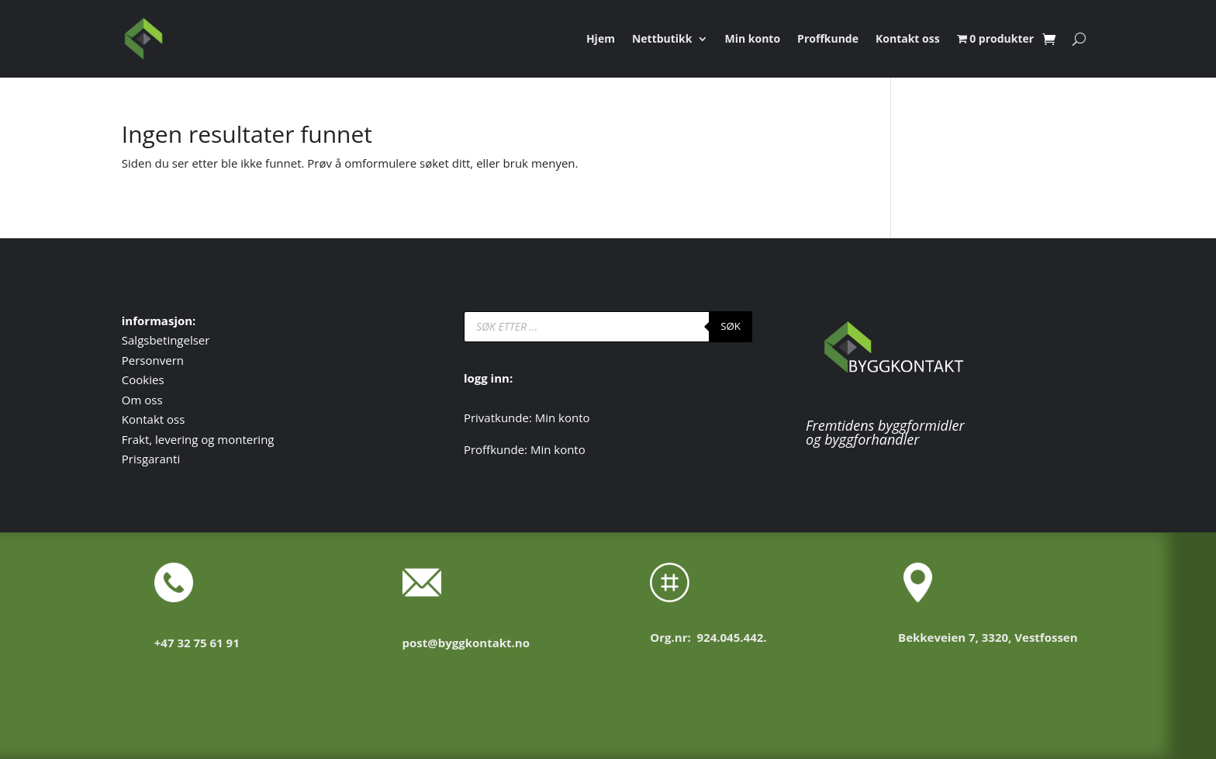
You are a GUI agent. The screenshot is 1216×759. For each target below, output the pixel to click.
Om (133, 399)
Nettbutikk (662, 39)
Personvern (153, 360)
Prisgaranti (151, 458)
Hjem (600, 39)
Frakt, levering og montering (198, 439)
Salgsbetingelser (166, 340)
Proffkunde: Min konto (525, 449)
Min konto (753, 39)
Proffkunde (827, 39)
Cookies (143, 379)
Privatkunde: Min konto (527, 417)
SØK (730, 326)
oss (153, 399)
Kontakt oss (908, 39)
